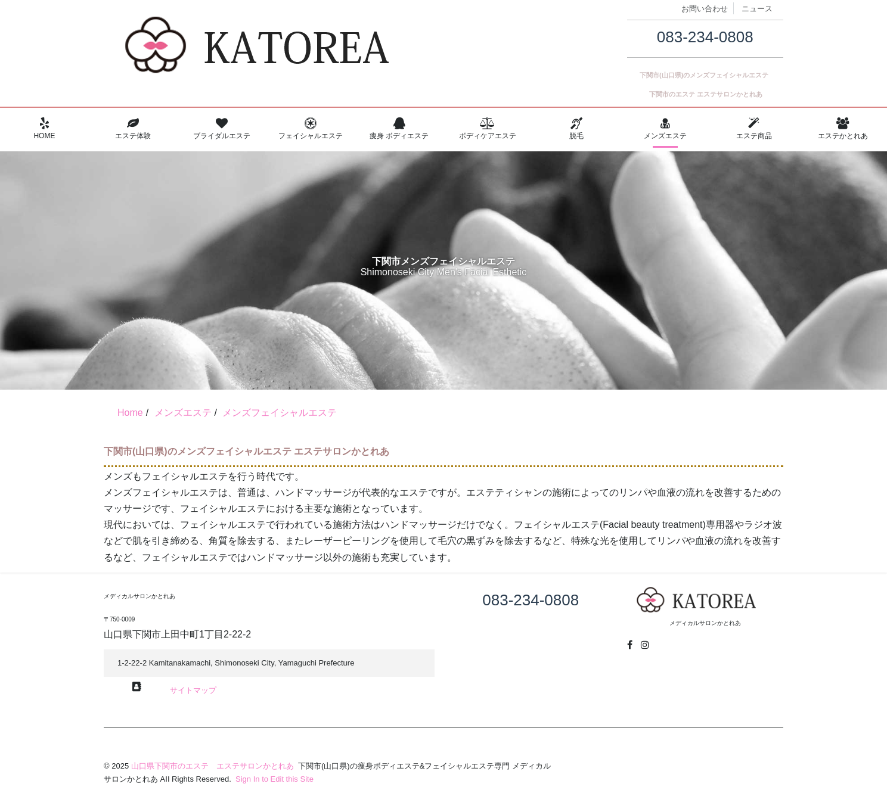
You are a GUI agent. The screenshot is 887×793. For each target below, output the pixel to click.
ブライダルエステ (222, 128)
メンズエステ (665, 128)
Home (44, 128)
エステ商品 (753, 128)
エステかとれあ (842, 128)
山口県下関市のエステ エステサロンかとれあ (212, 765)
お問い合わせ (704, 8)
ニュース (757, 8)
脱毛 (576, 128)
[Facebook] (629, 645)
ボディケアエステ (488, 128)
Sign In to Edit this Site (273, 779)
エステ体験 (133, 128)
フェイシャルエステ (310, 128)
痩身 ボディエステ (399, 128)
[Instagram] (645, 645)
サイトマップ (193, 690)
